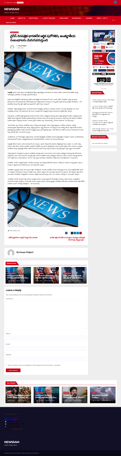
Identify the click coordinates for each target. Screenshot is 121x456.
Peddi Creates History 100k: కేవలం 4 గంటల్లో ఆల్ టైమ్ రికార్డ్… (17, 397)
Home (12, 18)
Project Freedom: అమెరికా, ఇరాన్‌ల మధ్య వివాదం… (44, 277)
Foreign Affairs (14, 32)
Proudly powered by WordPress (12, 453)
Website (8, 354)
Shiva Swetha (20, 280)
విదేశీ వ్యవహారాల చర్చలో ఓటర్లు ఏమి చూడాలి (22, 238)
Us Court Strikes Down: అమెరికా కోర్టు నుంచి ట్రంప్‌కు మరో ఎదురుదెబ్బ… (18, 277)
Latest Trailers (49, 18)
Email (8, 344)
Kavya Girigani (22, 45)
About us (21, 18)
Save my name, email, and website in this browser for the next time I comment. (34, 365)
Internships (76, 18)
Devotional (33, 18)
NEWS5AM (11, 9)
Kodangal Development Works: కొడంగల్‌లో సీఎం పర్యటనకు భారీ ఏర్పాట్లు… (102, 114)
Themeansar (35, 453)
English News (11, 22)
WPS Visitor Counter (17, 429)
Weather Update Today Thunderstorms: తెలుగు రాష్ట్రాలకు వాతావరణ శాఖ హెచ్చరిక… (102, 122)
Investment (64, 18)
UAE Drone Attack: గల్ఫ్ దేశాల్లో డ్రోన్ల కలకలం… (73, 276)
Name (8, 333)
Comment (10, 298)
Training (89, 18)
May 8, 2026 (12, 400)
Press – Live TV (102, 18)
